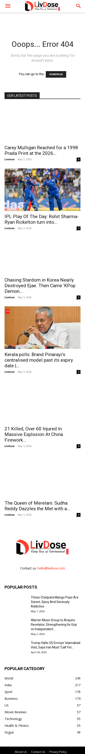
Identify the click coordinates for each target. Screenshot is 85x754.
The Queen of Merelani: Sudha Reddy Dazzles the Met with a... (37, 485)
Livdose (10, 159)
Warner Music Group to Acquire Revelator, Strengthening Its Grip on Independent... (54, 604)
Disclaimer (67, 736)
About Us (21, 731)
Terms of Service (45, 736)
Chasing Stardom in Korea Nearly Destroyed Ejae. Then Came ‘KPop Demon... (40, 280)
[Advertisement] (42, 20)
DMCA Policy (42, 741)
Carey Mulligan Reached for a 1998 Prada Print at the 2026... (41, 150)
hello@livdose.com (51, 547)
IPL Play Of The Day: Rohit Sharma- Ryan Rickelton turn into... (42, 214)
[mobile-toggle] (7, 6)
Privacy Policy (58, 731)
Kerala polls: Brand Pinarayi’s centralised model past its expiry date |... (39, 349)
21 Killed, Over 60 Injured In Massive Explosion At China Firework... (34, 419)
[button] (78, 6)
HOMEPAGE (56, 74)
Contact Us (38, 731)
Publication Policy (19, 736)
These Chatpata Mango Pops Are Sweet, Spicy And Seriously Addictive (54, 581)
